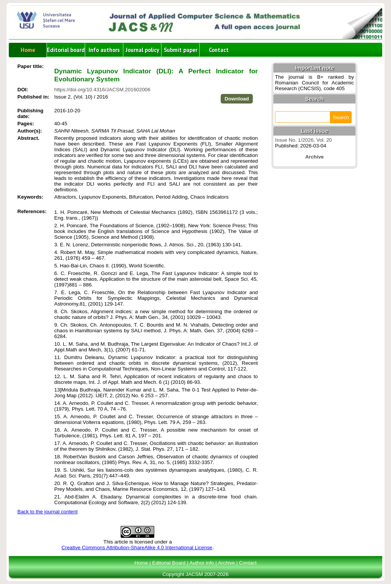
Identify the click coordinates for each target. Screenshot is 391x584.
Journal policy (142, 49)
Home (28, 49)
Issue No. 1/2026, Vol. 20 (303, 140)
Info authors (104, 49)
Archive (226, 563)
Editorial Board (169, 563)
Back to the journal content (48, 511)
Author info (201, 563)
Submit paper (180, 49)
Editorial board (66, 49)
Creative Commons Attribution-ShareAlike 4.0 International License (136, 547)
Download (237, 99)
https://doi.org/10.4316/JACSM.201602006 (102, 89)
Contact (219, 49)
